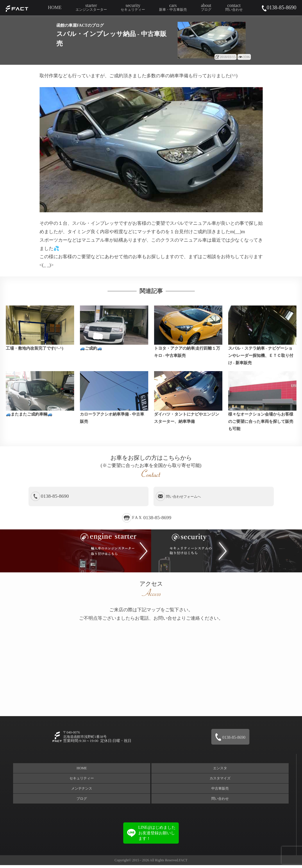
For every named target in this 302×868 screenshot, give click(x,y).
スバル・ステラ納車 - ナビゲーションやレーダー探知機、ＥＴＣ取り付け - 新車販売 (260, 357)
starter (92, 7)
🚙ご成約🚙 (91, 350)
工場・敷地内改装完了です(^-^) (34, 350)
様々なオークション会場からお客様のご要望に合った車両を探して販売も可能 (260, 424)
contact (234, 7)
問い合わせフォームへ (183, 499)
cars (173, 7)
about (206, 7)
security (133, 7)
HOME (55, 7)
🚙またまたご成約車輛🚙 (29, 417)
